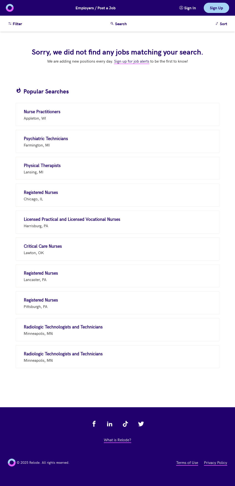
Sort (222, 23)
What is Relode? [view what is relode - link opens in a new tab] (117, 439)
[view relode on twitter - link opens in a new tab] (141, 424)
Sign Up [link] (216, 7)
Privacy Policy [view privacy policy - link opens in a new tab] (215, 462)
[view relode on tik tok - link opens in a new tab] (125, 424)
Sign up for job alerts (131, 61)
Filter (15, 23)
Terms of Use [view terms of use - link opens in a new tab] (187, 462)
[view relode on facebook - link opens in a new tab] (94, 424)
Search (118, 23)
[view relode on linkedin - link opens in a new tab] (110, 424)
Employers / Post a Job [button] (95, 7)
